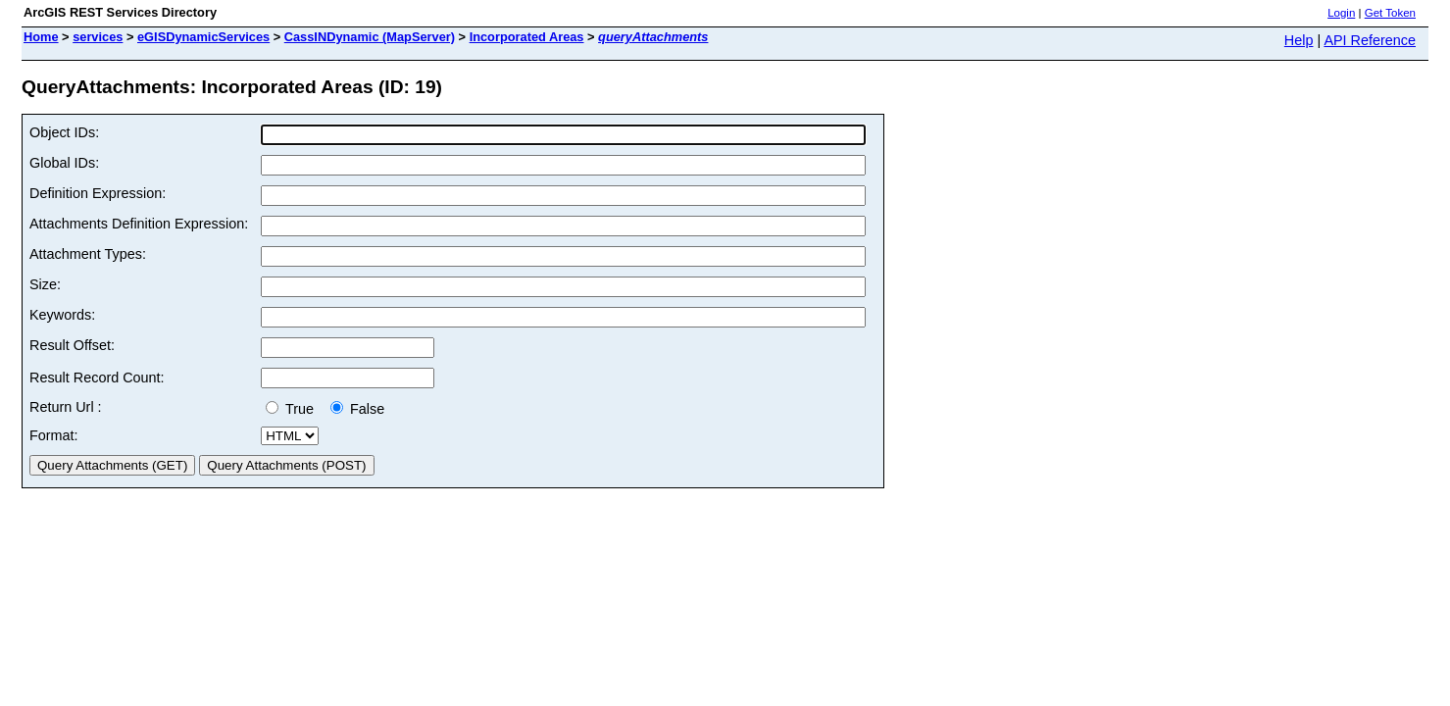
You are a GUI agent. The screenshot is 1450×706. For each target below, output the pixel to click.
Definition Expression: (97, 193)
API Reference (1370, 40)
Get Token (1390, 13)
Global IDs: (64, 163)
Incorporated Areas (527, 36)
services (98, 36)
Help (1299, 40)
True (294, 409)
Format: (53, 435)
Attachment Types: (87, 254)
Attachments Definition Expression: (138, 223)
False (357, 409)
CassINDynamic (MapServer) (369, 36)
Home (41, 36)
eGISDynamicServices (203, 36)
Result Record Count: (97, 377)
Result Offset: (72, 345)
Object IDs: (64, 132)
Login (1341, 13)
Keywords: (62, 315)
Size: (45, 284)
